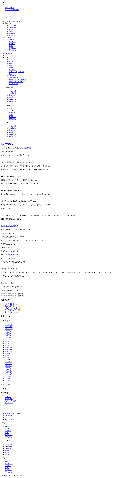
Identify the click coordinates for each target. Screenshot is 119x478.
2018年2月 (8, 343)
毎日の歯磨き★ (7, 144)
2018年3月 (8, 341)
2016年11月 (8, 374)
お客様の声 (12, 75)
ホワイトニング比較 (16, 82)
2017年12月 (9, 347)
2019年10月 (9, 329)
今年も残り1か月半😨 (12, 310)
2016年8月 (8, 378)
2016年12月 (9, 372)
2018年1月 (8, 345)
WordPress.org (9, 403)
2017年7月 (8, 357)
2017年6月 (8, 360)
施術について (13, 84)
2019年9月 (8, 331)
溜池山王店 (12, 33)
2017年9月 (8, 353)
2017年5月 (8, 362)
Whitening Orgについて (16, 72)
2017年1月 (8, 370)
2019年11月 (8, 327)
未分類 (13, 283)
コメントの (10, 401)
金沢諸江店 (27, 148)
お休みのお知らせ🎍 (12, 304)
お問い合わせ (13, 78)
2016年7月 (8, 380)
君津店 (11, 31)
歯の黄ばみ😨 (9, 306)
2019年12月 (9, 325)
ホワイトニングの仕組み (17, 80)
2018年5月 (8, 337)
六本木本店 (12, 27)
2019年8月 (8, 333)
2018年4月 (8, 339)
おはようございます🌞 (13, 308)
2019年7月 (8, 335)
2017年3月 (8, 366)
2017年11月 (8, 349)
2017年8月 (8, 355)
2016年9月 (8, 376)
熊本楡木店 (12, 35)
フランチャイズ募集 (12, 10)
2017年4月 (8, 364)
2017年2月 (8, 368)
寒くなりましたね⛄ (12, 312)
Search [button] (21, 293)
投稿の (9, 399)
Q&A (10, 74)
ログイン (8, 397)
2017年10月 (9, 351)
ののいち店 (12, 25)
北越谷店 (12, 29)
